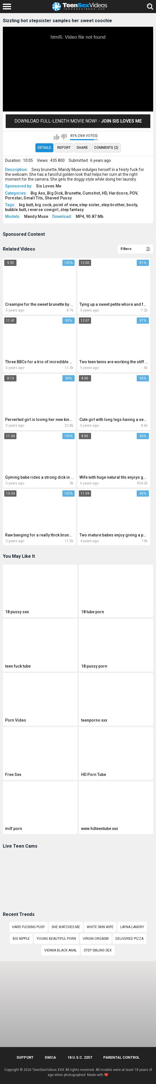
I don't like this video (64, 137)
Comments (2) (106, 148)
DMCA (50, 1057)
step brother (113, 205)
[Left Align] (8, 6)
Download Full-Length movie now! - (78, 121)
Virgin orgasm (96, 939)
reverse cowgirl (43, 209)
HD (104, 193)
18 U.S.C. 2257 (80, 1057)
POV (133, 193)
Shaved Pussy (58, 198)
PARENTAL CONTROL (121, 1057)
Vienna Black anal (60, 950)
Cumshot (91, 193)
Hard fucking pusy (28, 927)
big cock (43, 205)
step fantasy (72, 209)
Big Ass (38, 193)
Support (24, 1057)
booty (132, 205)
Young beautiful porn (56, 939)
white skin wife (100, 927)
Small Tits (33, 198)
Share (82, 148)
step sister (89, 205)
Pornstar (13, 198)
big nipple (21, 939)
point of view (65, 205)
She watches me (66, 927)
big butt (26, 205)
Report (64, 148)
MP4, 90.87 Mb (90, 216)
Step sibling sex (98, 950)
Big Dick (55, 193)
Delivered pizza (129, 939)
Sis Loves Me (49, 186)
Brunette (73, 193)
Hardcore (118, 193)
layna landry (132, 927)
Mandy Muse (36, 216)
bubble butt (15, 209)
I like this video (57, 137)
